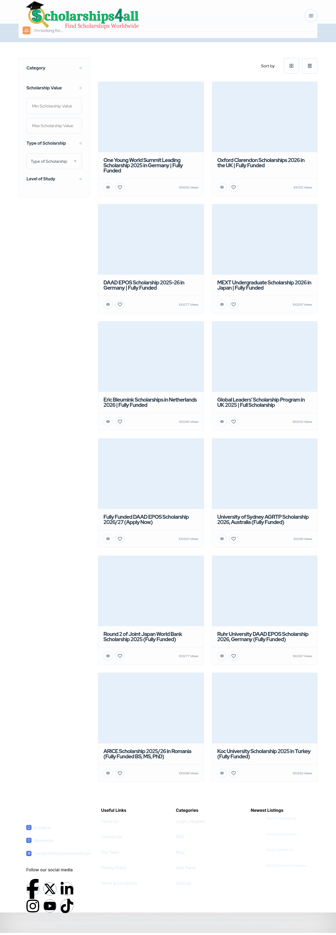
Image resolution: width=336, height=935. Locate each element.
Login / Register (191, 821)
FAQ (180, 837)
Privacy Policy (114, 868)
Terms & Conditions (119, 883)
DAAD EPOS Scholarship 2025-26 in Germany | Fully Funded (287, 865)
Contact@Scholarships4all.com (62, 853)
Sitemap (183, 883)
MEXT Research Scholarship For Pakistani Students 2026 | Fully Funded (287, 850)
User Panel (186, 868)
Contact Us (111, 837)
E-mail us (42, 827)
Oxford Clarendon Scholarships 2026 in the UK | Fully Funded (287, 834)
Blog (180, 852)
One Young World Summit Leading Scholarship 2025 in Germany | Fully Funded (286, 818)
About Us (109, 821)
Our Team (110, 852)
